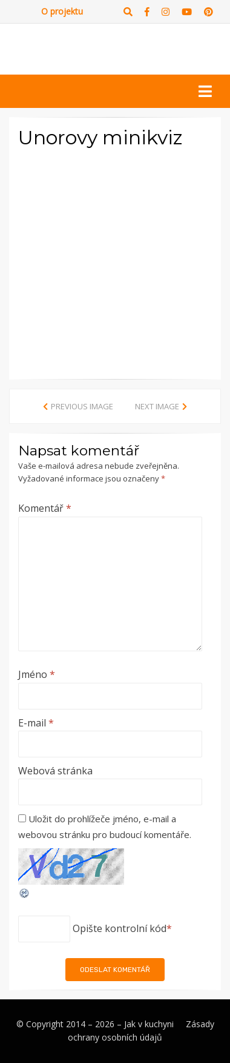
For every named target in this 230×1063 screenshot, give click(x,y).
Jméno (36, 674)
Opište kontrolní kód (119, 928)
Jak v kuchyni (149, 1024)
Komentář (44, 508)
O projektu (62, 11)
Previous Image (82, 406)
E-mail (36, 722)
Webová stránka (55, 770)
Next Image (157, 406)
